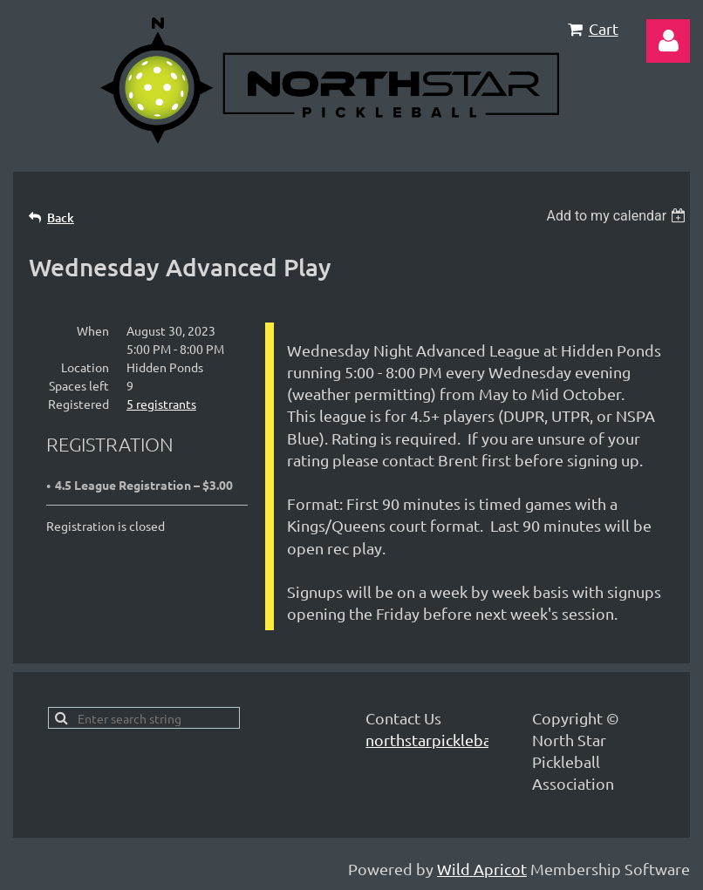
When (93, 330)
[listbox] (618, 216)
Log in (668, 41)
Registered (78, 403)
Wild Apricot (482, 868)
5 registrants (161, 403)
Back (60, 217)
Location (85, 367)
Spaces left (79, 385)
